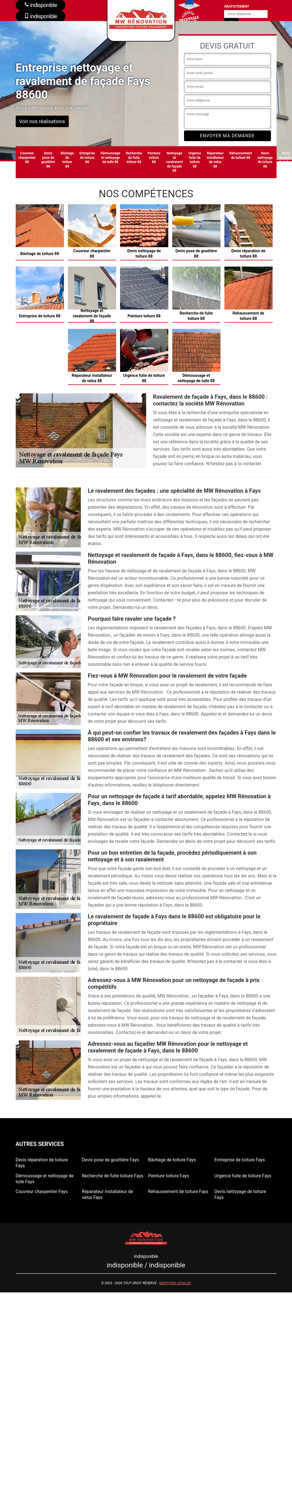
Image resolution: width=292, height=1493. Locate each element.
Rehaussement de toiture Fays (178, 1191)
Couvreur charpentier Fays (42, 1191)
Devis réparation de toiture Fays (42, 1162)
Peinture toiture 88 (154, 157)
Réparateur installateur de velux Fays (107, 1194)
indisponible (40, 16)
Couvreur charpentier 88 (27, 157)
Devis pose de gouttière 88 (48, 159)
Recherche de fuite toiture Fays (112, 1175)
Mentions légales (175, 1283)
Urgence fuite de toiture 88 (194, 159)
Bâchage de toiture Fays (172, 1159)
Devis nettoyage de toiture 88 (265, 159)
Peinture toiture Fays (168, 1175)
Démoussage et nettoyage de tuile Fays (45, 1178)
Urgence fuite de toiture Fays (242, 1175)
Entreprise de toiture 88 (87, 157)
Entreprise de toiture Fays (239, 1159)
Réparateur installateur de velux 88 (215, 159)
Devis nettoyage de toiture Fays (240, 1194)
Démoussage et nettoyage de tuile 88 (110, 157)
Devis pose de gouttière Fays (110, 1159)
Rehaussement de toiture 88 (240, 155)
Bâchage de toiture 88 (67, 159)
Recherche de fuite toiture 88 (134, 157)
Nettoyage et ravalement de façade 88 (174, 162)
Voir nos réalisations (42, 121)
